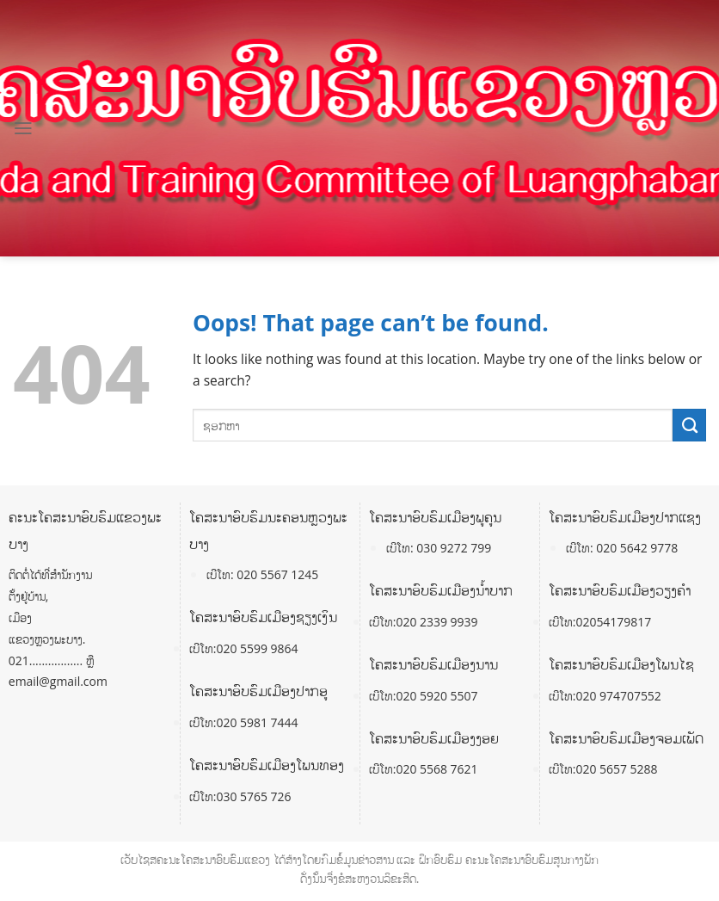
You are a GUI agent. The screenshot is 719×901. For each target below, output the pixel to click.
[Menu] (23, 128)
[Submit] (689, 425)
